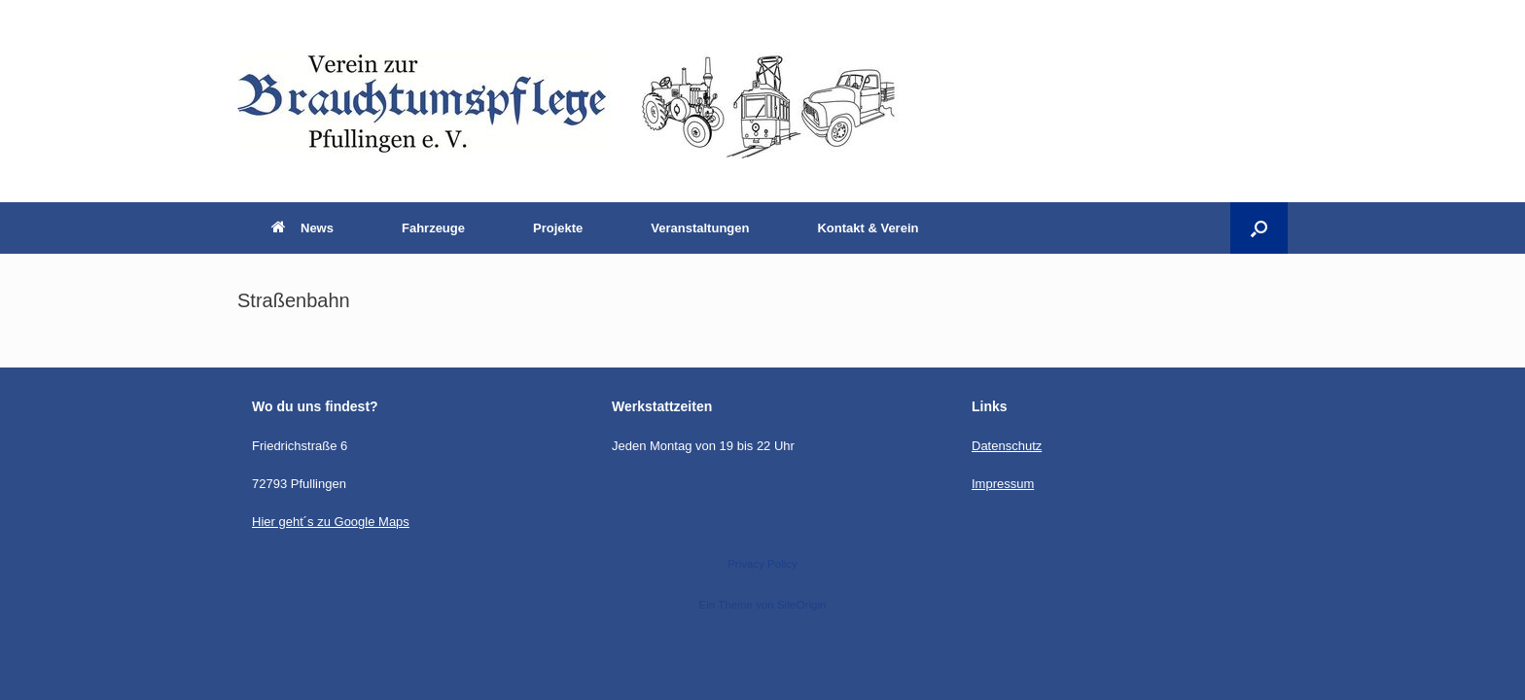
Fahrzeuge (433, 228)
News (302, 228)
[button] (1259, 228)
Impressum (1003, 483)
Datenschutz (1007, 445)
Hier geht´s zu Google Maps (330, 521)
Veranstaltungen (700, 228)
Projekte (558, 228)
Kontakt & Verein (867, 228)
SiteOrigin (802, 605)
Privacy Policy (762, 564)
